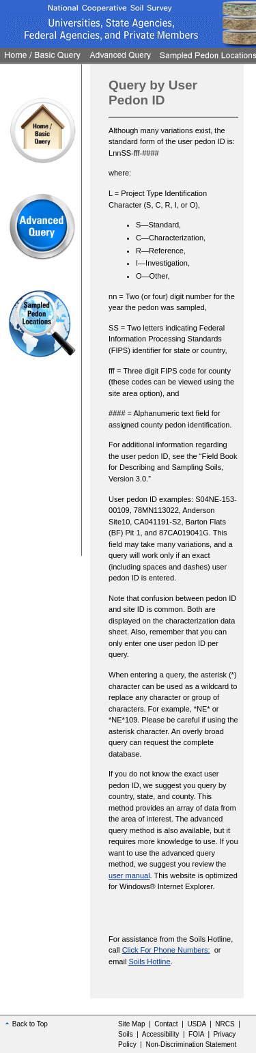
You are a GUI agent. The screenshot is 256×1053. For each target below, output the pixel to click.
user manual (129, 875)
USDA (196, 1024)
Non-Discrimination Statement (190, 1044)
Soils (125, 1034)
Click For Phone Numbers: (166, 950)
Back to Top (26, 1024)
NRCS (224, 1024)
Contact (165, 1024)
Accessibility (160, 1034)
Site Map (131, 1024)
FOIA (196, 1034)
